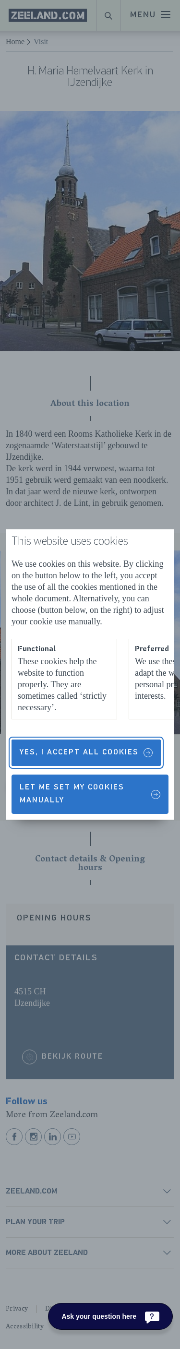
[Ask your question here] (110, 1316)
